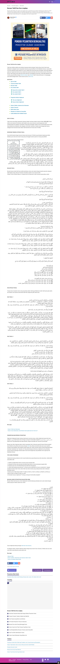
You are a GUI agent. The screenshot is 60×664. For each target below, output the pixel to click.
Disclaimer (19, 659)
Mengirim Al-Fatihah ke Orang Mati (18, 111)
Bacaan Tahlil (10, 556)
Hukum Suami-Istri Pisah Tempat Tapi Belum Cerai (19, 627)
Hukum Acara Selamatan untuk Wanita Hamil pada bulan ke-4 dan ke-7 (23, 430)
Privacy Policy (26, 659)
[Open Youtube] (42, 661)
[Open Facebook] (42, 659)
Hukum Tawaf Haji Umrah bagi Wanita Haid (15, 652)
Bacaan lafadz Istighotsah (18, 102)
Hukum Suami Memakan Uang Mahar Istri (18, 635)
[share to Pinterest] (52, 18)
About (10, 659)
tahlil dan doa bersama (26, 545)
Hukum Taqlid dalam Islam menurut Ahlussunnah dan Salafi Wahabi (20, 644)
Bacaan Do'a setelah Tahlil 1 (19, 90)
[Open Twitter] (45, 659)
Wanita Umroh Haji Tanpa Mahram (14, 649)
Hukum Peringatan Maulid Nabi (14, 559)
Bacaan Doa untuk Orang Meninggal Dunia (18, 624)
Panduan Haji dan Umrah (12, 647)
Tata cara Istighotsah (17, 100)
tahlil (29, 446)
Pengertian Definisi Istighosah (17, 97)
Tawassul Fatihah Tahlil (16, 83)
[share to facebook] (43, 18)
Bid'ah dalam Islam (15, 109)
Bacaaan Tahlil (14, 85)
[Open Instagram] (48, 659)
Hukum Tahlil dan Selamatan (14, 429)
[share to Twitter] (48, 18)
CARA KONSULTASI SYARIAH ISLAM (19, 113)
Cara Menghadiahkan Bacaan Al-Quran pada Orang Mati (21, 629)
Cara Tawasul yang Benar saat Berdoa (17, 618)
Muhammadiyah (24, 75)
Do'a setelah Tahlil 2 (17, 92)
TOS (31, 659)
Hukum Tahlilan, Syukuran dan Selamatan (20, 105)
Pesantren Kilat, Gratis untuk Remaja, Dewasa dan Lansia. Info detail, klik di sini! (24, 577)
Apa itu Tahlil (13, 81)
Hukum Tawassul (14, 107)
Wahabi (31, 75)
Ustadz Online (13, 17)
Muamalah (17, 566)
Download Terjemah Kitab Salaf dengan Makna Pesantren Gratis (22, 613)
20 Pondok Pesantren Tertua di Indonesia (18, 621)
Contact (14, 659)
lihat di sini (30, 76)
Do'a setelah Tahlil (15, 87)
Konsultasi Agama (12, 566)
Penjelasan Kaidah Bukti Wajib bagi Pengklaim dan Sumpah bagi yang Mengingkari (23, 642)
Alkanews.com (12, 660)
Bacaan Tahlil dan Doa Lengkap (14, 610)
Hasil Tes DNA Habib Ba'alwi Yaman (16, 632)
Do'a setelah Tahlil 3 (17, 94)
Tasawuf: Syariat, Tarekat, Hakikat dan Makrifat (19, 616)
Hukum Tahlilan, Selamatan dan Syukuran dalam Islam (19, 557)
